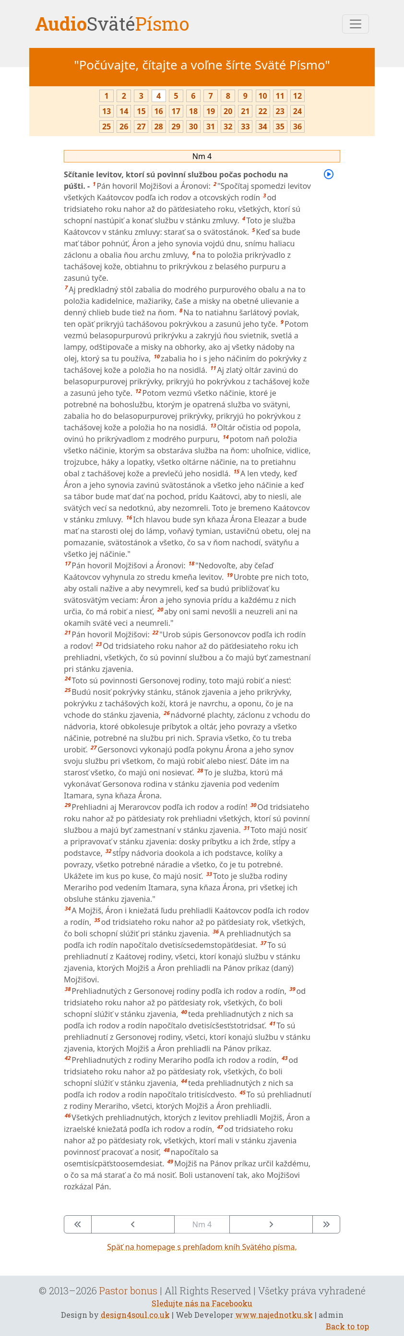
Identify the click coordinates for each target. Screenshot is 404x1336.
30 (193, 126)
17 (176, 111)
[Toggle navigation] (355, 24)
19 (210, 111)
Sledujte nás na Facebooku (202, 1303)
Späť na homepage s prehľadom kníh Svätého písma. (202, 1247)
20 (228, 111)
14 (123, 111)
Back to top (347, 1326)
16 (158, 111)
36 (297, 126)
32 (228, 126)
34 (262, 126)
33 (245, 126)
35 (280, 126)
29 (176, 126)
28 (158, 126)
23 (280, 111)
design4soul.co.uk (135, 1315)
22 (262, 111)
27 (141, 126)
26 (123, 126)
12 (297, 96)
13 (106, 111)
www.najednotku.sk (274, 1315)
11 (280, 96)
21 (245, 111)
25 (106, 126)
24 (297, 111)
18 (193, 111)
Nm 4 (202, 156)
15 (141, 111)
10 (262, 96)
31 (210, 126)
